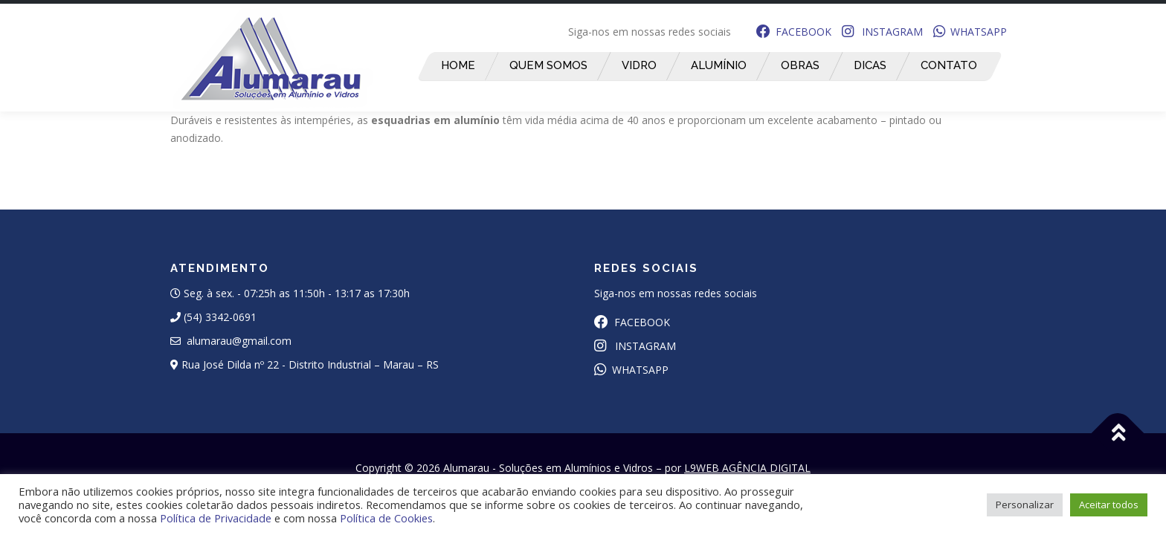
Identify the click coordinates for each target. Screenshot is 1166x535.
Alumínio (718, 65)
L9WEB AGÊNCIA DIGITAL (747, 468)
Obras (799, 65)
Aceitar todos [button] (1108, 504)
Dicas (869, 65)
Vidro (638, 65)
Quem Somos (548, 65)
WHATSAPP (970, 32)
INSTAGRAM (882, 32)
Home (457, 65)
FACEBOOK (793, 32)
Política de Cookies (386, 517)
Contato (948, 65)
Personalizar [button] (1025, 504)
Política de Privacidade (215, 517)
